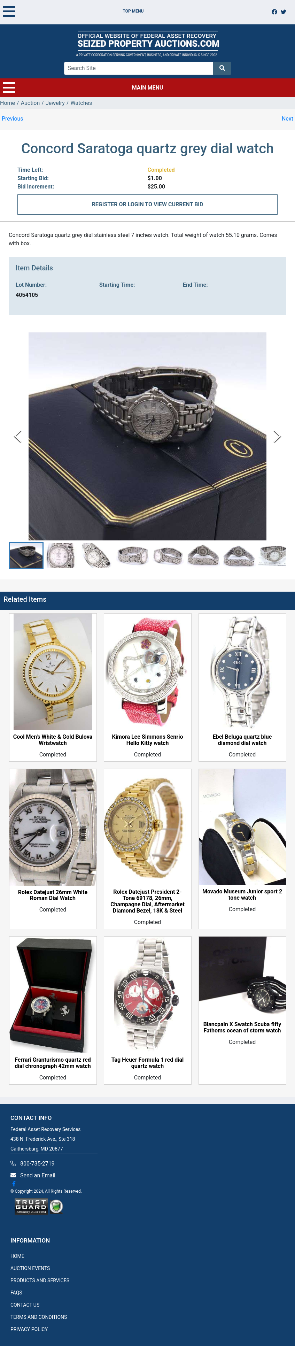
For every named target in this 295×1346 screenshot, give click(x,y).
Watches (81, 103)
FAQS (16, 1292)
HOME (17, 1256)
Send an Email (37, 1175)
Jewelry (55, 103)
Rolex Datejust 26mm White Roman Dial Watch (52, 895)
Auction (30, 103)
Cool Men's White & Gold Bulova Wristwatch (53, 740)
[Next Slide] (277, 436)
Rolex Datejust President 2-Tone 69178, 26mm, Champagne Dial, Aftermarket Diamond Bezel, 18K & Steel (147, 901)
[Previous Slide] (17, 436)
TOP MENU (73, 11)
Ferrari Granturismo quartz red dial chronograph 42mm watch (53, 1063)
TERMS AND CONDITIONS (38, 1317)
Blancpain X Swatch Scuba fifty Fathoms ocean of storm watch (242, 1027)
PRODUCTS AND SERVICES (39, 1280)
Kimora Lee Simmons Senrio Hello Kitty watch (147, 740)
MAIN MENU (83, 87)
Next (287, 118)
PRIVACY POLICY (29, 1329)
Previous (12, 118)
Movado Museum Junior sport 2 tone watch (242, 895)
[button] (26, 555)
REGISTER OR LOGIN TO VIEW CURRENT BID (147, 204)
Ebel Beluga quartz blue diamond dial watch (242, 740)
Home (7, 103)
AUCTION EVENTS (30, 1268)
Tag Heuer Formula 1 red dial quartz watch (147, 1063)
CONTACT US (24, 1305)
